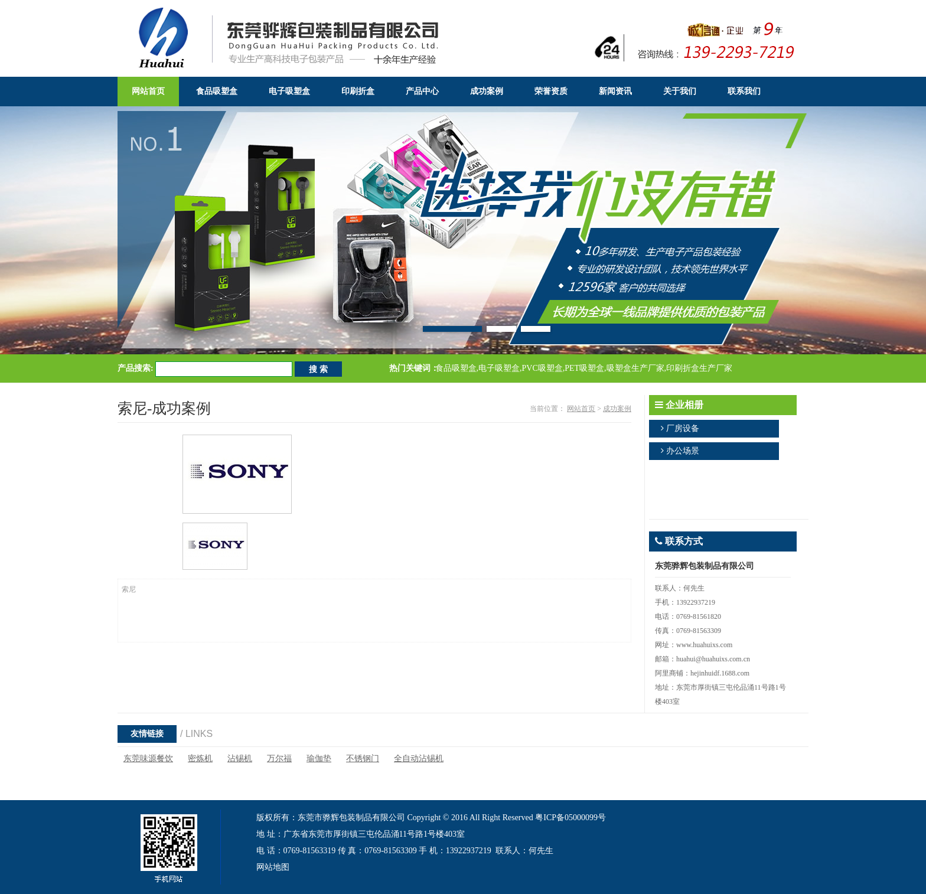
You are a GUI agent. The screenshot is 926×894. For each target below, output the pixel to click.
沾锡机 (239, 758)
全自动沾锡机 (419, 758)
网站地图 (272, 867)
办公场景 (682, 450)
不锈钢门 (362, 758)
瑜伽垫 (319, 758)
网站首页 (581, 408)
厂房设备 (682, 428)
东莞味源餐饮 (148, 758)
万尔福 (279, 758)
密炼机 (200, 758)
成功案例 (617, 408)
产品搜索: (136, 368)
